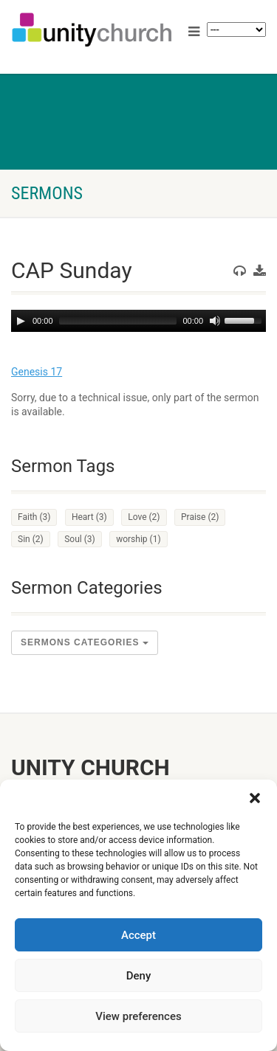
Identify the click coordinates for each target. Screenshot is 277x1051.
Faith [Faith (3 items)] (34, 517)
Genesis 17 (36, 372)
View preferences (138, 1016)
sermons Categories (84, 642)
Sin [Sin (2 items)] (31, 539)
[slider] (118, 321)
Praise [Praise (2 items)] (200, 517)
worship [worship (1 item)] (138, 539)
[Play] (21, 321)
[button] (254, 798)
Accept (138, 935)
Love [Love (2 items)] (144, 517)
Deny (138, 975)
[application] (138, 321)
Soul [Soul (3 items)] (79, 539)
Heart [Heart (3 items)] (89, 517)
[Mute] (215, 321)
